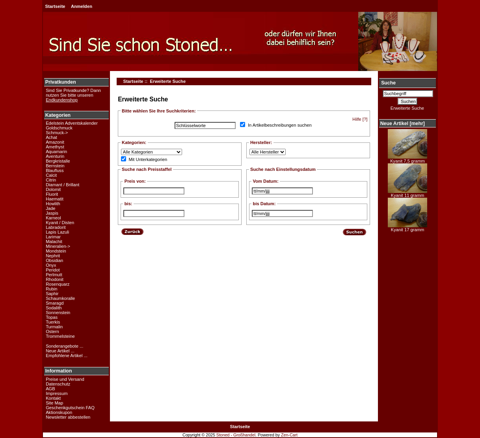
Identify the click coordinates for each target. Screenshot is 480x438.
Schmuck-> (57, 132)
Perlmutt (54, 274)
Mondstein (56, 251)
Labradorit (55, 227)
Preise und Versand (65, 379)
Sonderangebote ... (64, 346)
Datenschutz (58, 384)
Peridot (53, 270)
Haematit (54, 199)
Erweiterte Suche (407, 108)
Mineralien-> (58, 246)
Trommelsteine (60, 336)
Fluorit (52, 194)
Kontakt (53, 398)
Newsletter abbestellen (68, 417)
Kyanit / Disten (60, 222)
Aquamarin (56, 151)
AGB (50, 388)
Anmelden (81, 6)
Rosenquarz (57, 284)
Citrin (51, 180)
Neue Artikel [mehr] (402, 123)
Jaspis (52, 213)
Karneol (53, 217)
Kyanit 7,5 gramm (407, 159)
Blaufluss (54, 170)
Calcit (51, 175)
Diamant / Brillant (62, 184)
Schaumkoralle (60, 298)
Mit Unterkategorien (148, 159)
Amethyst (55, 146)
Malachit (54, 241)
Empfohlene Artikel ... (66, 355)
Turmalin (54, 326)
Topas (52, 317)
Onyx (51, 265)
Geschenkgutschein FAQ (70, 407)
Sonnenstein (58, 312)
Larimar (53, 236)
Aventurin (55, 156)
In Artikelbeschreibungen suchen (280, 125)
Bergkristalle (58, 161)
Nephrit (53, 255)
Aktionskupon (59, 412)
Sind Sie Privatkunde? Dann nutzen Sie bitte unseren (73, 95)
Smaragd (54, 303)
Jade (50, 208)
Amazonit (55, 142)
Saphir (52, 293)
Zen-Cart (289, 434)
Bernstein (55, 165)
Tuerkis (53, 322)
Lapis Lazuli (57, 232)
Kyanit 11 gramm (407, 193)
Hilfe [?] (359, 119)
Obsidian (54, 260)
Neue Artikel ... (60, 350)
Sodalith (53, 307)
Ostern (52, 331)
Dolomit (53, 189)
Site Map (54, 403)
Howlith (53, 203)
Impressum (56, 393)
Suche (388, 83)
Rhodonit (54, 279)
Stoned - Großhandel (235, 434)
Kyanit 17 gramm (407, 227)
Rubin (51, 288)
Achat (51, 137)
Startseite (55, 6)
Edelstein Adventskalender (72, 123)
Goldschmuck (59, 127)
